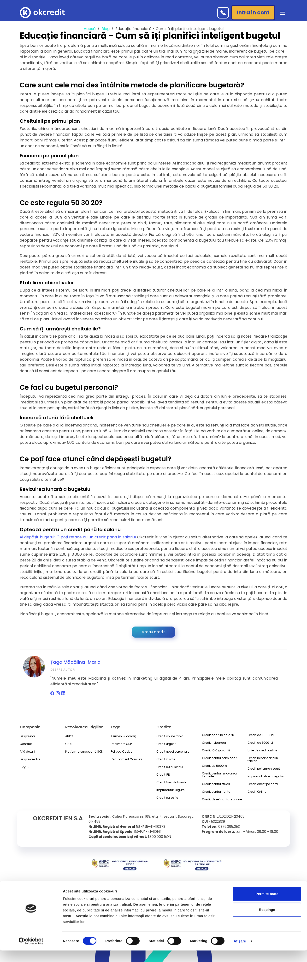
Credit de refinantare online (222, 799)
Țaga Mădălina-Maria (75, 662)
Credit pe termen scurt (264, 768)
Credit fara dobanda (171, 782)
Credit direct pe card (263, 784)
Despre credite (30, 759)
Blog (105, 28)
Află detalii (27, 751)
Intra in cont (253, 12)
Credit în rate (165, 759)
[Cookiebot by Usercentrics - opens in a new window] (31, 952)
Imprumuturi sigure (170, 790)
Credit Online (257, 791)
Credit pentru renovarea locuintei (219, 775)
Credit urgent (166, 744)
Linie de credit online (262, 750)
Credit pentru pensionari (219, 758)
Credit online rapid (169, 736)
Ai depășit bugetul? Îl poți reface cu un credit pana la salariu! (78, 537)
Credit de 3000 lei (260, 742)
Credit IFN (163, 774)
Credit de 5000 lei (215, 765)
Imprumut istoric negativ (266, 776)
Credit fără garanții (216, 750)
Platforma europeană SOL (83, 751)
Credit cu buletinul (169, 767)
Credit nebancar (214, 742)
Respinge (267, 921)
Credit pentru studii (216, 784)
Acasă (90, 28)
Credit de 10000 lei (261, 735)
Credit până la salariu (218, 735)
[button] (281, 12)
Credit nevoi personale (172, 751)
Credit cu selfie (167, 797)
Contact (26, 744)
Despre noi (27, 736)
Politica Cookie (121, 751)
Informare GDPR (122, 744)
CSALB (70, 744)
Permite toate (266, 905)
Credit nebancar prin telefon (263, 759)
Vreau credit (153, 632)
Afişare (240, 952)
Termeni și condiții (124, 736)
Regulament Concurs (126, 759)
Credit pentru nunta (216, 791)
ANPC (69, 736)
